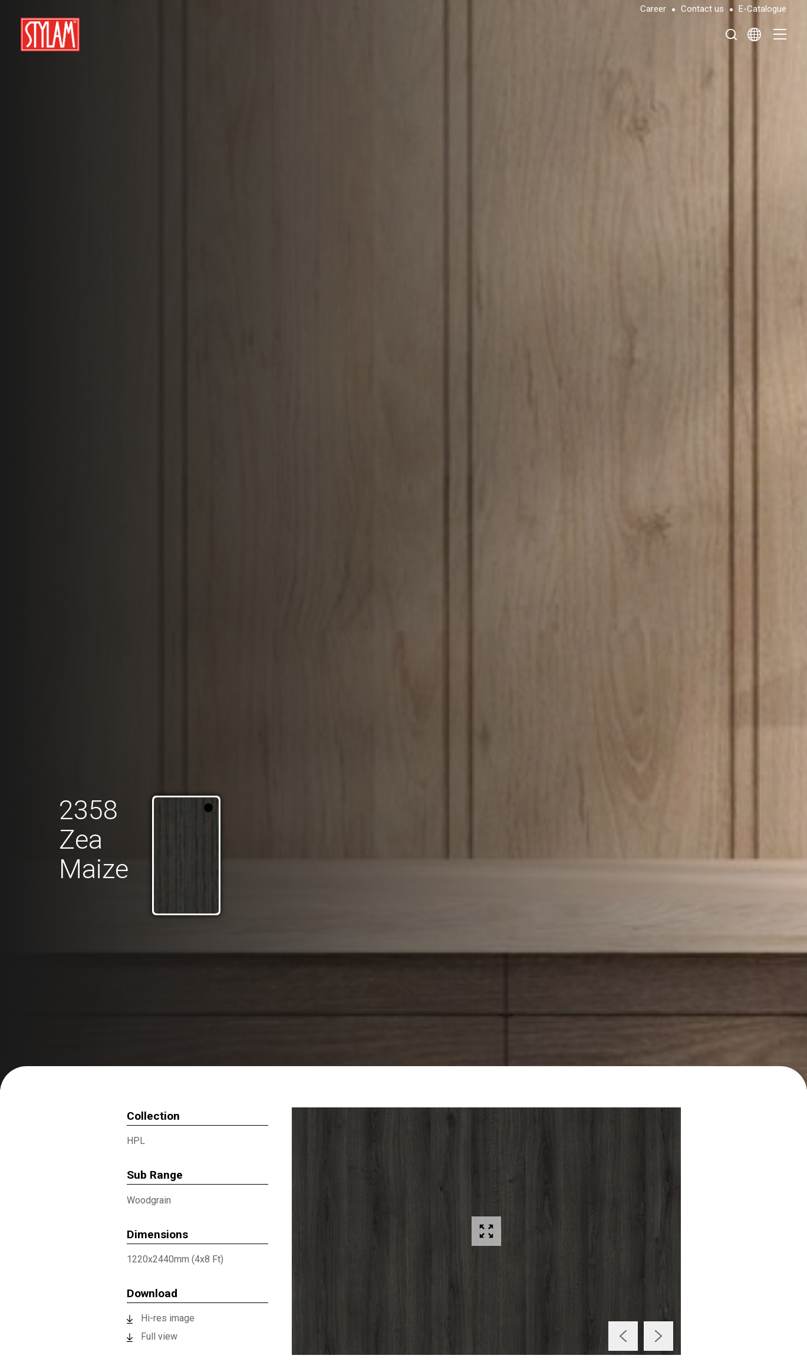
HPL (136, 1140)
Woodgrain (149, 1200)
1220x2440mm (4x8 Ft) (175, 1259)
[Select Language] (754, 34)
